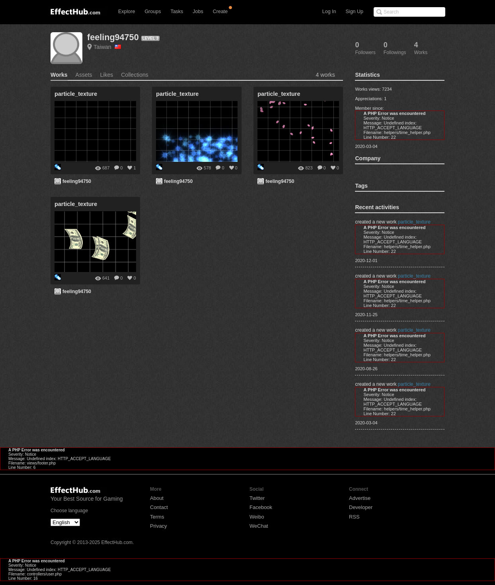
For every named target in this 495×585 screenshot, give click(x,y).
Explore (126, 11)
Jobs (198, 11)
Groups (152, 11)
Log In (329, 11)
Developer (360, 507)
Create (220, 11)
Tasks (176, 11)
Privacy (158, 526)
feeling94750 (113, 37)
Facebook (260, 507)
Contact (159, 507)
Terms (157, 517)
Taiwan (107, 47)
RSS (354, 517)
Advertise (359, 498)
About (157, 498)
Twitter (257, 498)
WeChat (258, 526)
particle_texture (414, 222)
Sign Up (354, 11)
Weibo (256, 517)
